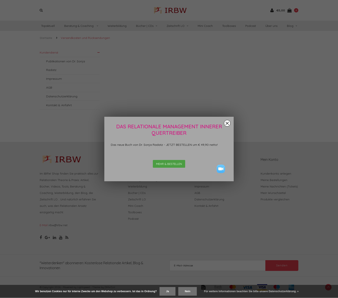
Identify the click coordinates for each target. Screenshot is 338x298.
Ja (167, 291)
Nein (187, 291)
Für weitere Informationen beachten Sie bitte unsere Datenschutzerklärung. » (251, 291)
